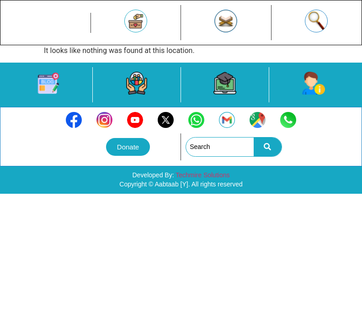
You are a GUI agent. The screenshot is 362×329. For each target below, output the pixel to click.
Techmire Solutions (202, 175)
